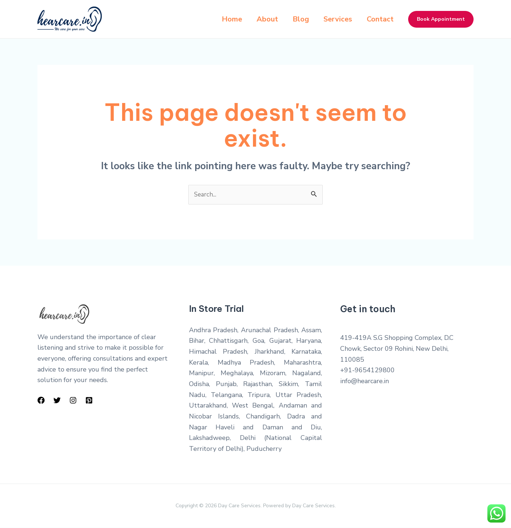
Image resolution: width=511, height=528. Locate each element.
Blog (298, 19)
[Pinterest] (89, 400)
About (263, 19)
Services (336, 19)
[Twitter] (57, 400)
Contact (380, 19)
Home (226, 19)
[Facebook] (41, 400)
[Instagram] (73, 400)
